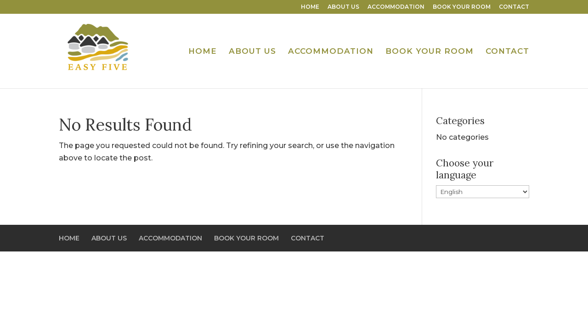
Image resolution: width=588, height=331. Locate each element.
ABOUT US (343, 7)
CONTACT (514, 7)
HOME (310, 7)
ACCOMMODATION (396, 7)
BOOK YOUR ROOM (462, 7)
